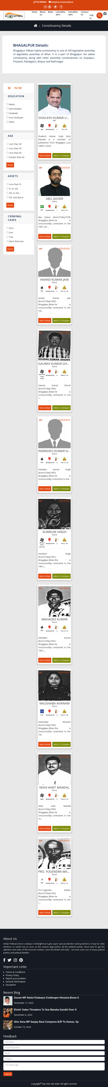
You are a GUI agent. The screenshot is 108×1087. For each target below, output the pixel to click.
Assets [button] (13, 176)
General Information (15, 981)
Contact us (84, 13)
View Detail (44, 155)
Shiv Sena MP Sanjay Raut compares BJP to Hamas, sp (46, 1022)
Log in (91, 17)
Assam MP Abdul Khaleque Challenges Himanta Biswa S (46, 997)
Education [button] (16, 96)
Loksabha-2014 (61, 13)
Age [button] (10, 136)
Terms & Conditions (15, 972)
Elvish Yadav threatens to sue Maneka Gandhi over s (45, 1009)
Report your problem (16, 978)
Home (34, 12)
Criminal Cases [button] (15, 218)
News (50, 12)
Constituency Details (56, 26)
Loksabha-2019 (73, 13)
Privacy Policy (12, 975)
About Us (43, 13)
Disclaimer (11, 984)
